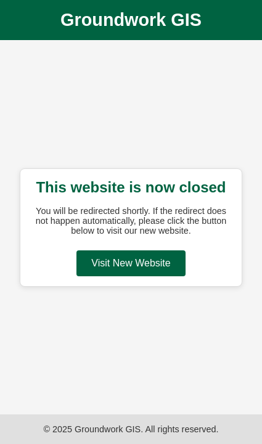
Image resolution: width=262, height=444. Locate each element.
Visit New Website (130, 263)
